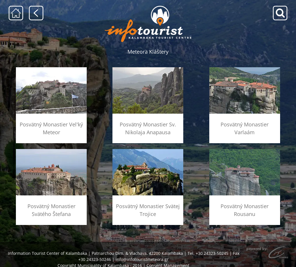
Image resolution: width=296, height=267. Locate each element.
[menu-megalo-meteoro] (51, 69)
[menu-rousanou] (244, 151)
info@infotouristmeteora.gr (142, 259)
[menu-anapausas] (147, 69)
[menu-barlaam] (244, 69)
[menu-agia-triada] (147, 151)
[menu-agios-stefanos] (51, 151)
